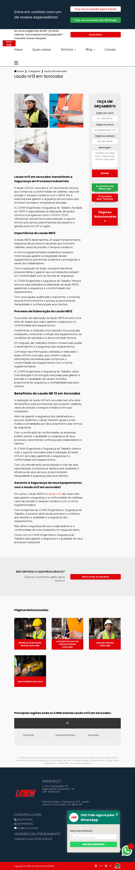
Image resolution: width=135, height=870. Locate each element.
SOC (9, 42)
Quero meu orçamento (95, 576)
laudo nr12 (55, 493)
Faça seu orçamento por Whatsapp (96, 20)
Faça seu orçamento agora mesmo (95, 9)
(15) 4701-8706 (23, 819)
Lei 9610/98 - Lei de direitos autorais (74, 763)
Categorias (34, 71)
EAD (9, 44)
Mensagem (105, 147)
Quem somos (41, 49)
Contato (110, 49)
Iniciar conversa (93, 844)
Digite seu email (104, 124)
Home (18, 49)
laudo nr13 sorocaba (55, 71)
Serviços (67, 49)
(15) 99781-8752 (23, 823)
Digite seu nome (105, 113)
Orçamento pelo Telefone (105, 197)
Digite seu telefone (105, 135)
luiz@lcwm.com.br (26, 828)
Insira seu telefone (81, 830)
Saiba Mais (95, 34)
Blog (89, 49)
